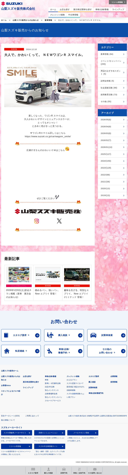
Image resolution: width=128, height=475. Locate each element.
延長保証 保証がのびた (75, 387)
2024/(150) (106, 161)
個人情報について (8, 420)
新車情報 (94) (107, 54)
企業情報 (113, 376)
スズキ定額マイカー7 (75, 383)
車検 (46, 380)
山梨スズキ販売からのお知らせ (26, 20)
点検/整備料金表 (51, 394)
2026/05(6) (106, 120)
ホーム (4, 20)
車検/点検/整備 (50, 376)
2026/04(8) (106, 126)
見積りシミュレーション (48, 433)
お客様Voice (6, 385)
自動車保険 (71, 390)
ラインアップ (28, 388)
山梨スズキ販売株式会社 (18, 8)
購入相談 (92, 382)
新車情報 (48, 20)
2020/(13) (105, 188)
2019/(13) (105, 195)
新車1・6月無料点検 (53, 383)
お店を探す (27, 376)
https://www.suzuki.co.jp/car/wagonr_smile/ (48, 136)
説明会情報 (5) (107, 81)
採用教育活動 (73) (109, 95)
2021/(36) (105, 182)
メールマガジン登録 (81, 433)
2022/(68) (105, 175)
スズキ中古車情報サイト (48, 446)
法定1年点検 (49, 387)
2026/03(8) (106, 133)
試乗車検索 (93, 388)
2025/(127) (106, 154)
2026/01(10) (106, 147)
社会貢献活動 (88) (109, 88)
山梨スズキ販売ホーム (9, 371)
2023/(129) (106, 168)
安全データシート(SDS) (10, 416)
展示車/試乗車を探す (31, 382)
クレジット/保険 (73, 376)
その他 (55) (106, 101)
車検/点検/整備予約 (96, 393)
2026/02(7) (106, 140)
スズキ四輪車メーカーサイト (15, 433)
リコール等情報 (15, 446)
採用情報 (113, 382)
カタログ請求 (94, 376)
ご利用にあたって (32, 416)
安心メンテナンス (52, 390)
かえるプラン (72, 380)
